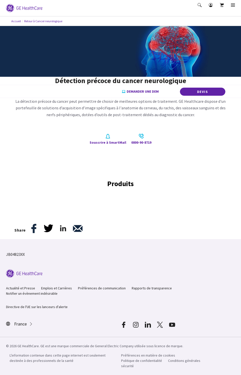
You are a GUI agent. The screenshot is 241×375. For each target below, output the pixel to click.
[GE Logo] (24, 7)
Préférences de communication (102, 288)
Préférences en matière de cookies (148, 355)
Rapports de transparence (152, 288)
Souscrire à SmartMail (108, 139)
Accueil (16, 21)
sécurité (127, 366)
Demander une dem (140, 91)
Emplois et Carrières (56, 288)
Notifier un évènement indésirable (32, 293)
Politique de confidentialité (141, 360)
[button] (200, 8)
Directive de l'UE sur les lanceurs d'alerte (37, 307)
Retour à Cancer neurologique (43, 21)
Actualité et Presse (20, 288)
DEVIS (202, 91)
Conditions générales (184, 360)
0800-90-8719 (141, 139)
